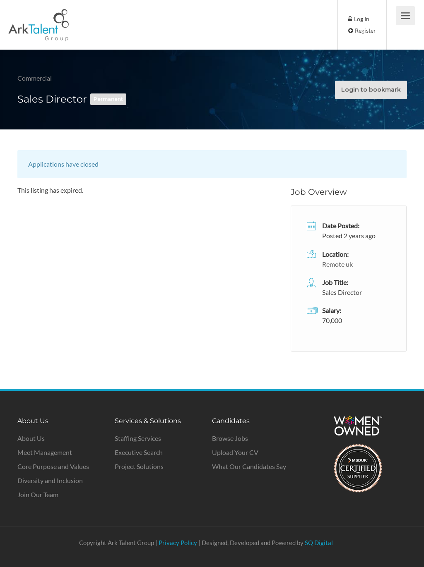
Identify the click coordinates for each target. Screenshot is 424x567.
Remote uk (337, 264)
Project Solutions (139, 466)
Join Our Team (37, 494)
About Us (31, 438)
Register (362, 30)
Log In (358, 18)
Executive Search (139, 452)
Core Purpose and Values (53, 466)
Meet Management (44, 452)
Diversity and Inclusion (50, 480)
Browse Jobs (230, 438)
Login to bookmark (370, 89)
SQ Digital (319, 542)
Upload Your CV (235, 452)
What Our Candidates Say (249, 466)
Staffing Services (138, 438)
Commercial (34, 78)
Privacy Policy (178, 542)
